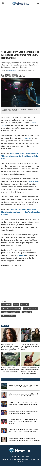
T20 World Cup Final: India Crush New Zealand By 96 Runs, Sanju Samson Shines (23, 412)
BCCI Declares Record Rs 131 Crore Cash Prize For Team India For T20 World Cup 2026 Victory (24, 404)
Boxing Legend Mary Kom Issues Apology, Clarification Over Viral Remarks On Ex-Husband (24, 439)
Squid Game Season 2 (30, 308)
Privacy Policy (6, 459)
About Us (20, 461)
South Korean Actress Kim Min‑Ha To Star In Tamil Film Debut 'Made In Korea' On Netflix (30, 347)
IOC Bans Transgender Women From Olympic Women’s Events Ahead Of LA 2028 (23, 386)
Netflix (16, 304)
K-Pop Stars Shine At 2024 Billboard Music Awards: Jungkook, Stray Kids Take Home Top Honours (20, 212)
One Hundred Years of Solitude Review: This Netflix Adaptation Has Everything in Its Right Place (19, 156)
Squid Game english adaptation (11, 308)
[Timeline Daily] (20, 450)
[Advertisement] (20, 27)
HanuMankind (6, 304)
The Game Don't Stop (9, 316)
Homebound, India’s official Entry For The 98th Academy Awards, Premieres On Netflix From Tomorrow (30, 370)
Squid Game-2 (27, 312)
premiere (21, 255)
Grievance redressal (21, 459)
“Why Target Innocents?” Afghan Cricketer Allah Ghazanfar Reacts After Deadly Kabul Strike (24, 395)
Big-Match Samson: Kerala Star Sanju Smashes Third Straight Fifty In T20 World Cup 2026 (24, 430)
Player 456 (27, 138)
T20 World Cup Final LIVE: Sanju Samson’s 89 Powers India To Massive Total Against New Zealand (23, 421)
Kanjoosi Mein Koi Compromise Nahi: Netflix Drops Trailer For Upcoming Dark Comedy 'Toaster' (10, 347)
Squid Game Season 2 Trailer (11, 312)
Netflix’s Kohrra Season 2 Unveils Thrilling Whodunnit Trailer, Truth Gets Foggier (10, 369)
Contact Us (35, 459)
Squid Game (24, 304)
